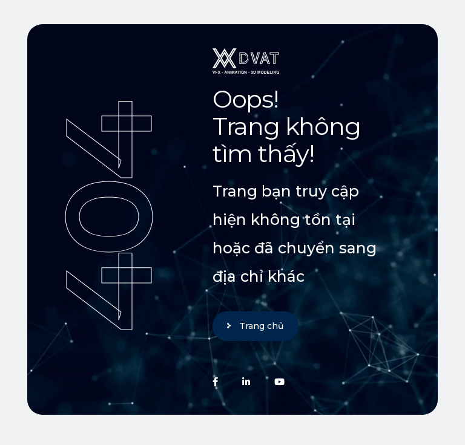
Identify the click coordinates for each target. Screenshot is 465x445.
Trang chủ (261, 325)
